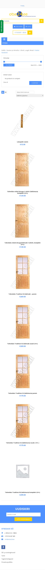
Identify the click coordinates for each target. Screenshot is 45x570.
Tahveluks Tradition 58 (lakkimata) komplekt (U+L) (22, 492)
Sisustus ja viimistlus (13, 50)
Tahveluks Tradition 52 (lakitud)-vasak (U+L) (22, 344)
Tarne (3, 556)
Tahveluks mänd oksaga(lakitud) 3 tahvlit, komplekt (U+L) (23, 243)
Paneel (23, 6)
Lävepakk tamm (22, 142)
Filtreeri (9, 65)
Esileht (3, 50)
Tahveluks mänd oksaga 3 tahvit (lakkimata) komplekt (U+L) (22, 192)
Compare (35, 83)
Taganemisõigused (7, 559)
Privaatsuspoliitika (6, 562)
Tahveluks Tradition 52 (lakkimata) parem (22, 393)
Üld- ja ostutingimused (8, 552)
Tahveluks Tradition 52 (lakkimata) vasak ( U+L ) (22, 443)
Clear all (5, 82)
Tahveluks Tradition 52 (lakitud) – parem (22, 294)
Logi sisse (18, 26)
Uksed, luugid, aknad (26, 50)
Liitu (28, 26)
